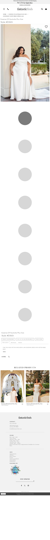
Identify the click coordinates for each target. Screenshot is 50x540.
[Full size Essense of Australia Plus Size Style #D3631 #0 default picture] (25, 63)
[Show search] (42, 9)
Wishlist (12, 499)
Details (20, 386)
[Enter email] (25, 525)
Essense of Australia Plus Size (18, 15)
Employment (12, 505)
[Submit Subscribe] (35, 525)
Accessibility (13, 504)
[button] (4, 9)
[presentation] (12, 431)
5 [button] (25, 253)
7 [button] (25, 319)
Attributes (13, 386)
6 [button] (25, 286)
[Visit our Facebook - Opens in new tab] (21, 530)
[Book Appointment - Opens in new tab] (25, 5)
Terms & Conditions (14, 503)
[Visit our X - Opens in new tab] (24, 530)
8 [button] (25, 352)
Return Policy (13, 500)
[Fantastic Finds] (25, 9)
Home (4, 15)
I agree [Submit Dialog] (4, 538)
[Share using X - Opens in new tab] (9, 401)
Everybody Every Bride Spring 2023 (13, 16)
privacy (18, 538)
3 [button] (25, 187)
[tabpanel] (25, 63)
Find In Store (6, 383)
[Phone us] (8, 9)
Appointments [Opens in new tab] (13, 498)
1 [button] (25, 121)
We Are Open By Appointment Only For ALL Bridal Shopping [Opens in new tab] (25, 0)
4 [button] (25, 220)
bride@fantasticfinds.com (16, 473)
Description (6, 386)
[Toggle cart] (46, 9)
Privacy (11, 502)
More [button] (4, 395)
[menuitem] (4, 9)
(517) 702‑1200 (13, 467)
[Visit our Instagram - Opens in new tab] (28, 530)
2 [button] (25, 154)
